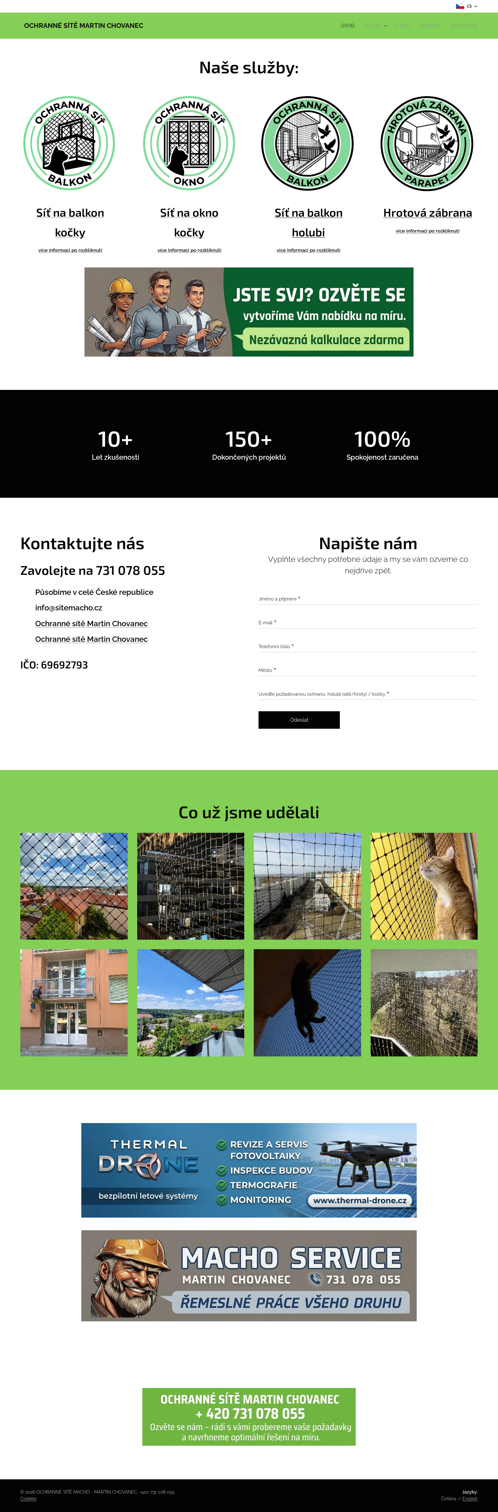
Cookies (28, 1498)
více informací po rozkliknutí (189, 250)
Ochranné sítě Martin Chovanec (91, 623)
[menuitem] (343, 26)
